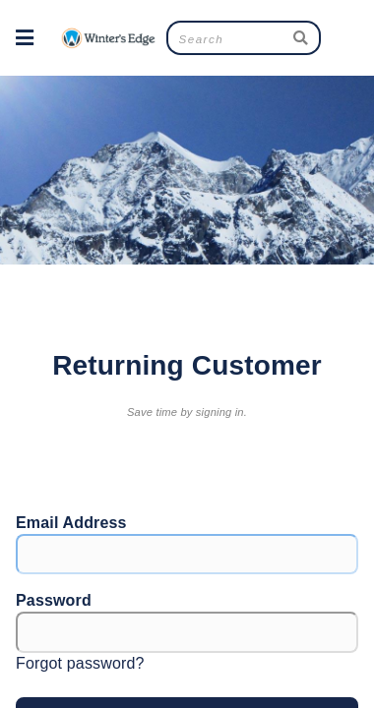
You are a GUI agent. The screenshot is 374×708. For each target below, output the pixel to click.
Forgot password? (80, 663)
